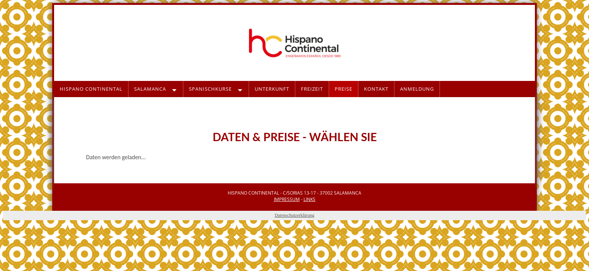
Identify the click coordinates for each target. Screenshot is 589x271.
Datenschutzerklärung (294, 215)
